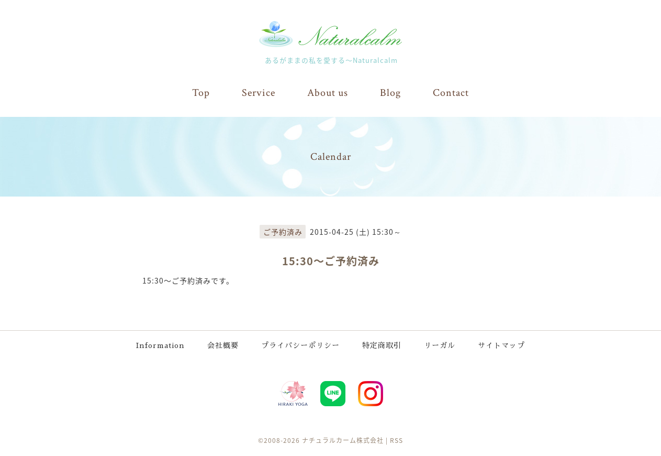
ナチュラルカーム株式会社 (343, 440)
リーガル (439, 345)
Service (258, 93)
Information (160, 345)
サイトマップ (501, 345)
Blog (390, 93)
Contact (451, 93)
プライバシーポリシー (300, 345)
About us (327, 93)
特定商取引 (381, 345)
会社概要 (223, 345)
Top (201, 93)
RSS (396, 440)
